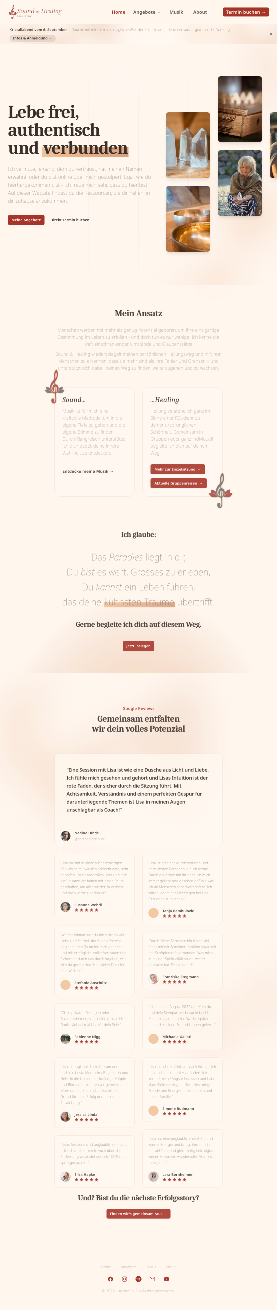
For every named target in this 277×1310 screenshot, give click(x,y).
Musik (151, 1267)
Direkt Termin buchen (72, 219)
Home (106, 1267)
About (171, 1267)
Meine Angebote (26, 219)
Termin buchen (246, 12)
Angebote (129, 1267)
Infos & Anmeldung (32, 38)
